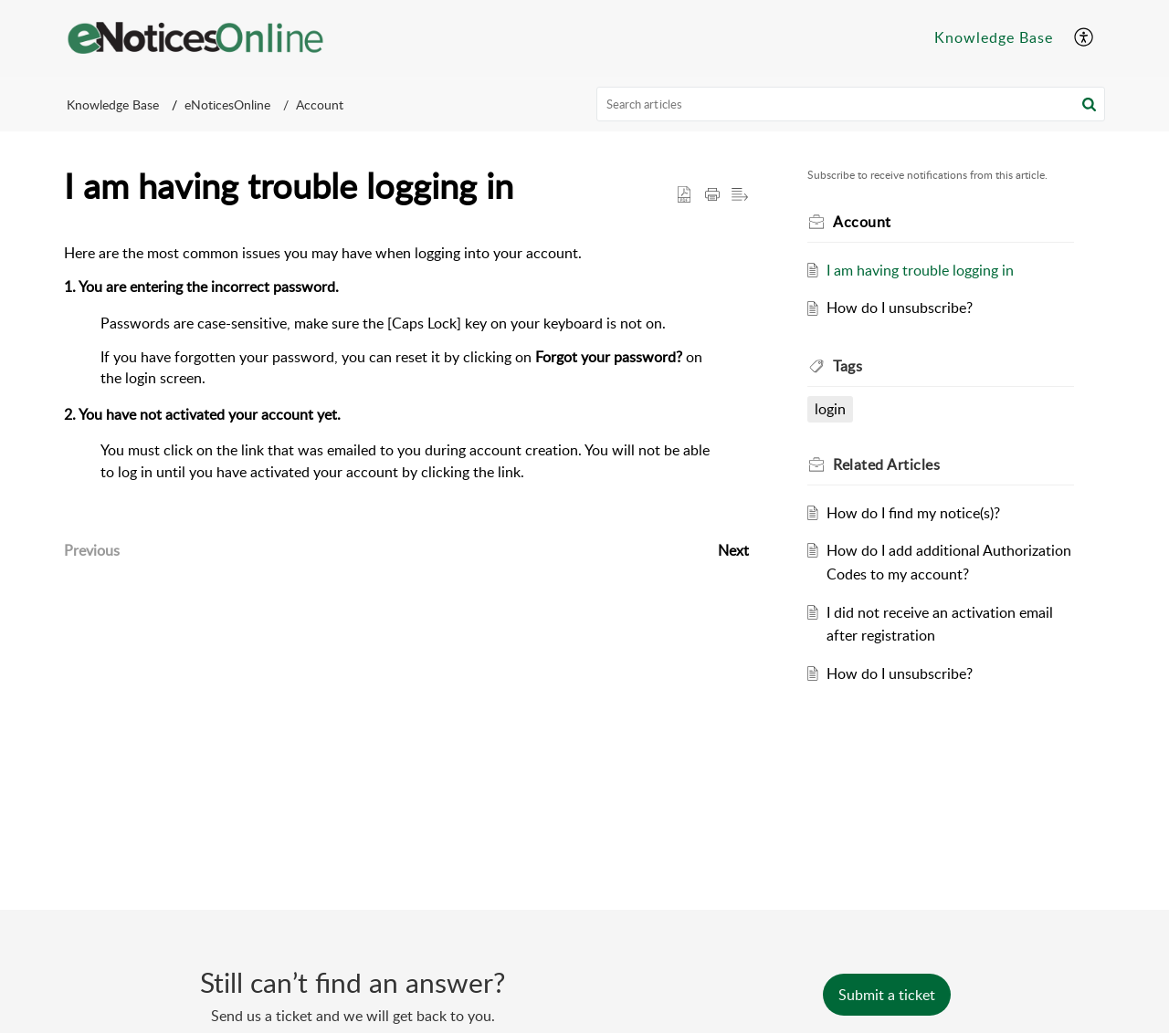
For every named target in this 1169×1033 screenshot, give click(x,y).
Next (733, 550)
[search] (851, 104)
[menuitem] (993, 38)
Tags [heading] (847, 366)
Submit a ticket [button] (886, 995)
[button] (1084, 38)
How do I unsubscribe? (900, 307)
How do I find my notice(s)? (913, 513)
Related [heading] (886, 464)
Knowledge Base (993, 37)
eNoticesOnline (227, 104)
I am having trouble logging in (920, 270)
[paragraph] (406, 382)
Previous (92, 550)
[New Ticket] (887, 995)
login (830, 409)
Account (319, 104)
